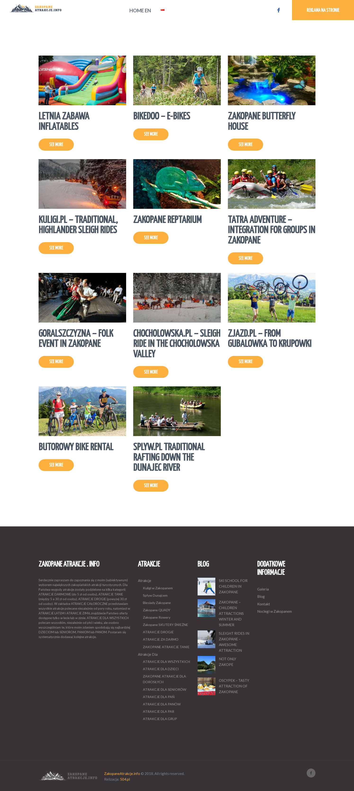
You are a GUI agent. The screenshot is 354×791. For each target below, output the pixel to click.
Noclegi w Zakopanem (274, 611)
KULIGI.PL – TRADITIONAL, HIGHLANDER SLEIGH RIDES (78, 225)
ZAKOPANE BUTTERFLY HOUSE (261, 122)
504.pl (125, 779)
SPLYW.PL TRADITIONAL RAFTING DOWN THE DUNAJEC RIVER (169, 458)
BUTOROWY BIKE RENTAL (76, 447)
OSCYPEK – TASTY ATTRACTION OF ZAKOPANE (234, 686)
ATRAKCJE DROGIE (158, 632)
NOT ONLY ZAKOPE (227, 662)
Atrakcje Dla (148, 654)
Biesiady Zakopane (157, 603)
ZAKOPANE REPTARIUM (167, 220)
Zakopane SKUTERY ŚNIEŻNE (165, 625)
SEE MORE (56, 145)
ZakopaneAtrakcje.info (122, 773)
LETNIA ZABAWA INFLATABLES (64, 122)
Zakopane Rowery (156, 617)
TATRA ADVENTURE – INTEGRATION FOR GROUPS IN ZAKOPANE (271, 230)
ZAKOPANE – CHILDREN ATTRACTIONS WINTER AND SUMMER (231, 613)
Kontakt (263, 604)
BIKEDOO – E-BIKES (161, 117)
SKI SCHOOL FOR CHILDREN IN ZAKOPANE (233, 586)
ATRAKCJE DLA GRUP (160, 719)
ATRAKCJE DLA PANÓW (162, 704)
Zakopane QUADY (156, 610)
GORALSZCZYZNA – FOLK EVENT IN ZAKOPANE (76, 339)
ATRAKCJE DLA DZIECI (161, 669)
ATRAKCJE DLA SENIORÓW (164, 689)
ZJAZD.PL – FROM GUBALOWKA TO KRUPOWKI (269, 339)
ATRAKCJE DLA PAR (158, 711)
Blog (261, 596)
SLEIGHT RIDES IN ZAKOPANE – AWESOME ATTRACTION (234, 641)
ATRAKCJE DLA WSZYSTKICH (166, 662)
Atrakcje (144, 580)
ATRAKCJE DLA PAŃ (159, 697)
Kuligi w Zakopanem (158, 588)
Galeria (263, 589)
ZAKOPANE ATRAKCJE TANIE (166, 647)
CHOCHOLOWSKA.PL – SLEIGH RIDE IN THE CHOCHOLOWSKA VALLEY (176, 344)
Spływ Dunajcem (155, 595)
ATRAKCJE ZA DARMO (160, 639)
